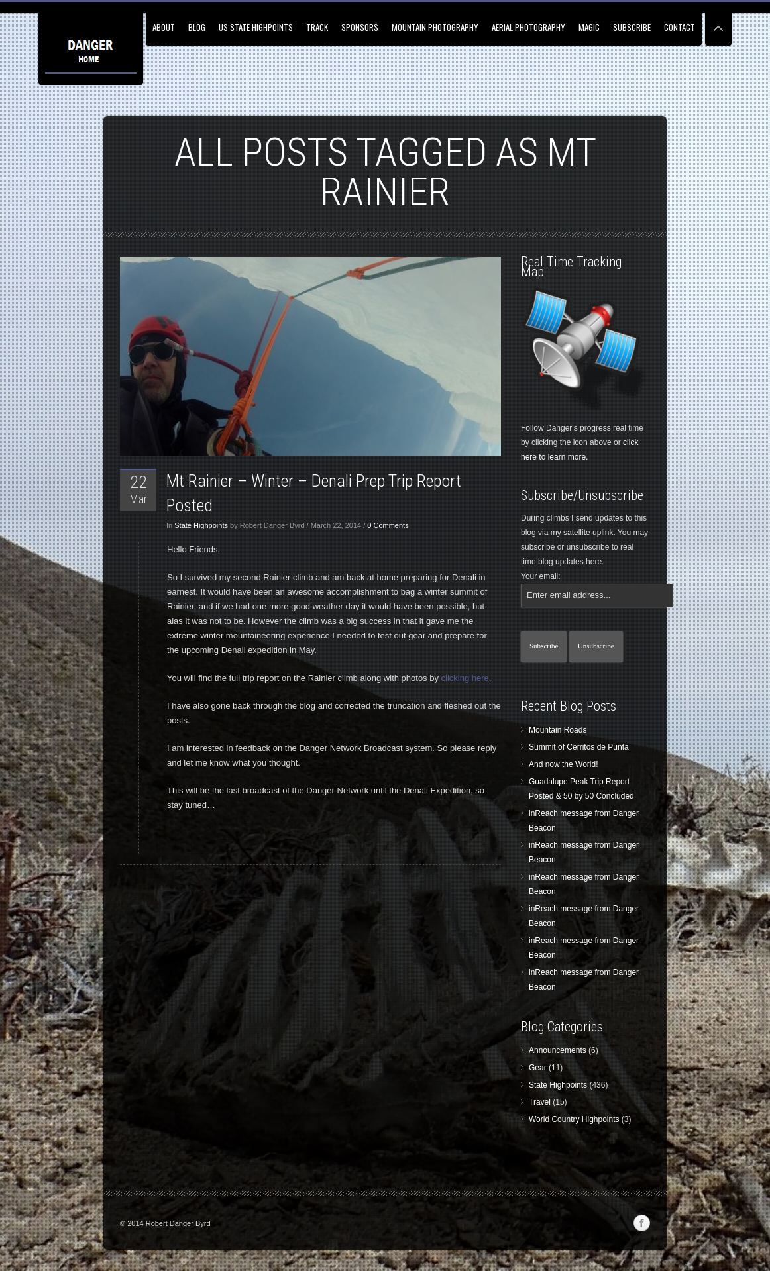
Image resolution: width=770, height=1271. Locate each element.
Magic (589, 27)
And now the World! (563, 764)
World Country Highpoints (574, 1119)
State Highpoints (201, 525)
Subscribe (632, 27)
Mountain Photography (435, 27)
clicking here (465, 678)
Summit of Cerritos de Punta (579, 747)
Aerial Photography (528, 27)
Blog (196, 27)
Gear (538, 1067)
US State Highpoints (256, 27)
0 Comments (387, 525)
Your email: (541, 576)
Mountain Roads (557, 730)
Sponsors (359, 27)
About (163, 27)
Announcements (557, 1050)
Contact (679, 27)
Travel (540, 1102)
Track (317, 27)
